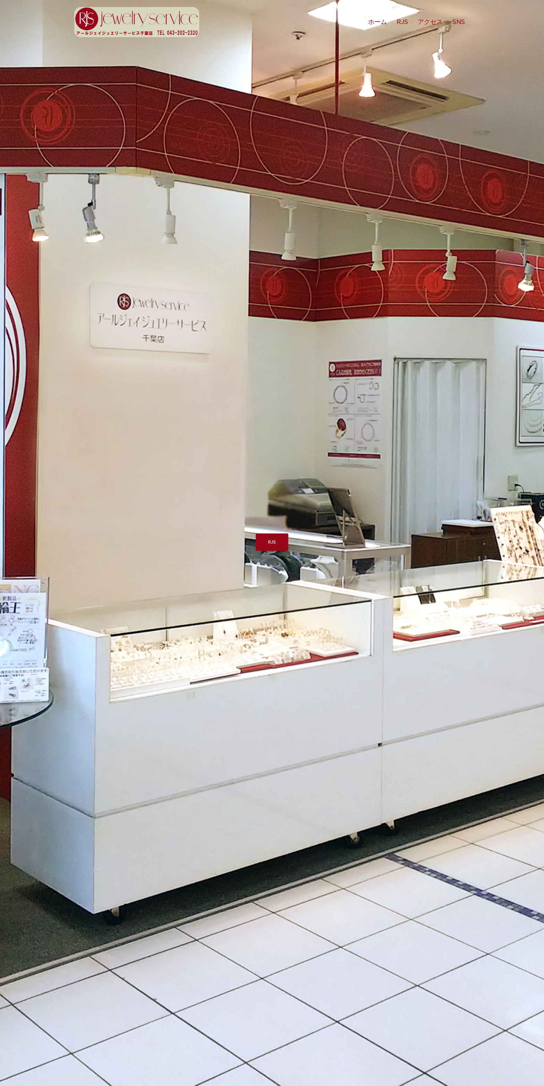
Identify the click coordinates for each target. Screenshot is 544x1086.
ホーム (377, 21)
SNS (458, 21)
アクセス (430, 21)
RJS (402, 21)
